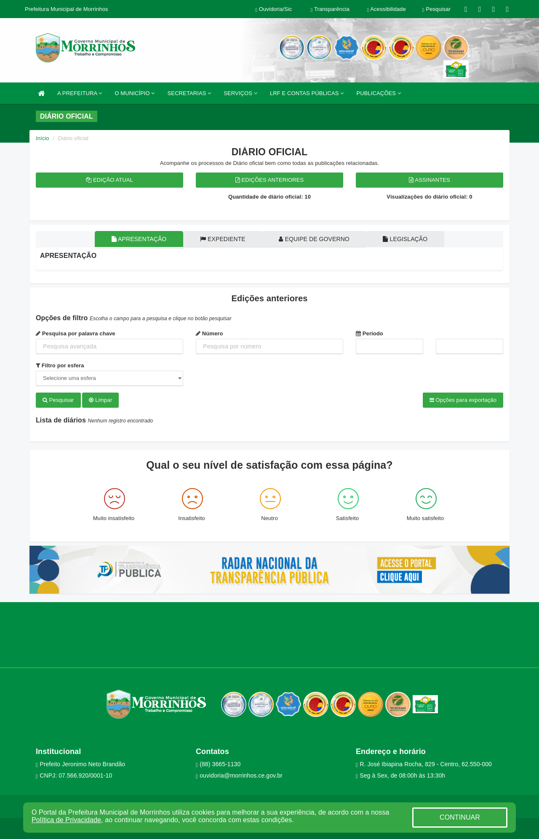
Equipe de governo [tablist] (315, 239)
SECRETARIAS (189, 93)
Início (42, 138)
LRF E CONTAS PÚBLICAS (307, 93)
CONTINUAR (460, 817)
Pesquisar (58, 400)
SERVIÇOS (240, 93)
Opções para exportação (463, 400)
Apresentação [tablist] (136, 239)
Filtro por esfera (60, 365)
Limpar (100, 400)
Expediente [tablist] (222, 239)
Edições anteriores (269, 180)
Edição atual (109, 180)
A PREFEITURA (79, 93)
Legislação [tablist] (408, 239)
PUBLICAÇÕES (378, 93)
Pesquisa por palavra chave (75, 333)
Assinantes (429, 180)
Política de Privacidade (66, 819)
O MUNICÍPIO (135, 93)
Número (209, 333)
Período (369, 333)
